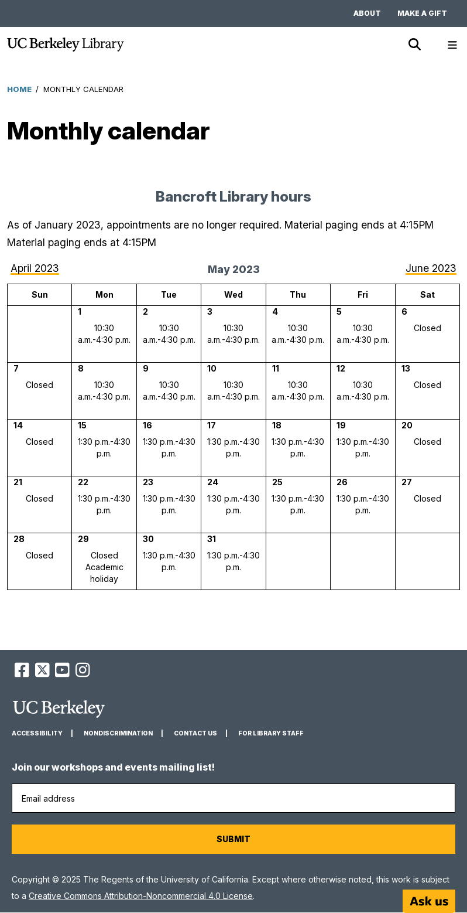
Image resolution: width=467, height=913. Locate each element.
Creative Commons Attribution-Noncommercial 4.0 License (141, 896)
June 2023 (431, 268)
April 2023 (35, 268)
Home (19, 89)
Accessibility (37, 733)
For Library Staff (271, 733)
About (367, 13)
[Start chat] (429, 901)
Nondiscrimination (118, 733)
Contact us (195, 733)
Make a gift (422, 13)
